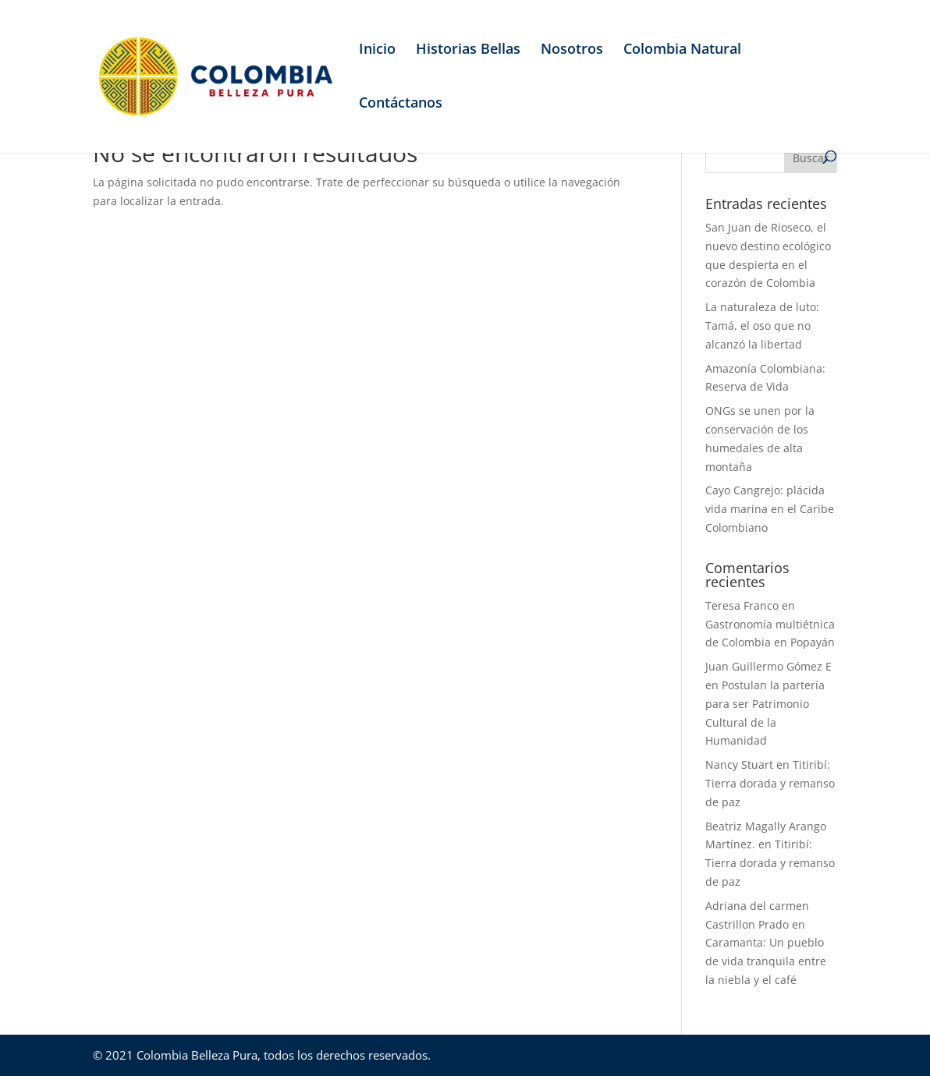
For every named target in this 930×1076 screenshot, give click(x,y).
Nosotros (572, 50)
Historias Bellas (468, 50)
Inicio (377, 50)
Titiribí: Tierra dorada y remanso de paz (770, 783)
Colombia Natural (682, 50)
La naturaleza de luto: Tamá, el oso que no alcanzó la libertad (762, 325)
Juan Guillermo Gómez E (768, 666)
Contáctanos (400, 104)
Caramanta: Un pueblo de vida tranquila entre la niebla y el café (765, 961)
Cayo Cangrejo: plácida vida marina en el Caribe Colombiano (769, 509)
